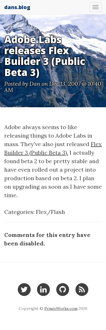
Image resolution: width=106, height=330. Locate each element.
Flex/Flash (50, 211)
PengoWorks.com (60, 308)
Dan (34, 83)
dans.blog (17, 7)
